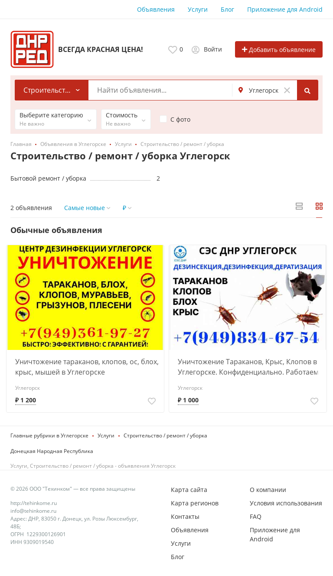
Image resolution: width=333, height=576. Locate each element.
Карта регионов (195, 503)
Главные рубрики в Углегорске (49, 435)
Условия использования (286, 503)
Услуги (198, 9)
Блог (227, 9)
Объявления (156, 9)
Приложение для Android (285, 9)
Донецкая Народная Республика (51, 451)
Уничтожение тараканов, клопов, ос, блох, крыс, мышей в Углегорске (87, 367)
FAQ (255, 516)
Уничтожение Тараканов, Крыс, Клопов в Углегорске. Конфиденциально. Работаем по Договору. (248, 367)
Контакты (185, 516)
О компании (268, 489)
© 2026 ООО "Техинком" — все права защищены (72, 488)
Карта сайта (189, 489)
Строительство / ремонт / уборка (165, 435)
